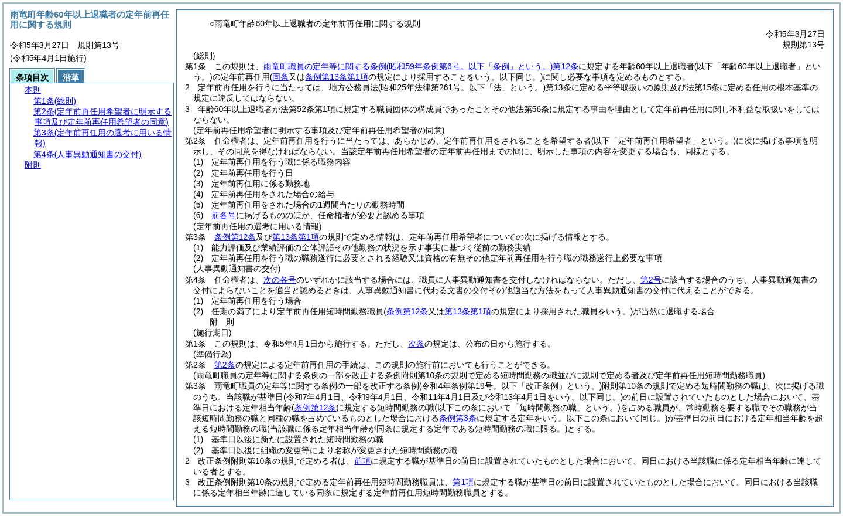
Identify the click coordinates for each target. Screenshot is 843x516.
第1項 (463, 482)
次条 (416, 343)
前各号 (223, 215)
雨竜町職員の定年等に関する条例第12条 (420, 66)
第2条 (224, 364)
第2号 (651, 279)
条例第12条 (235, 237)
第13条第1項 (295, 237)
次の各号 (279, 279)
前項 (362, 461)
